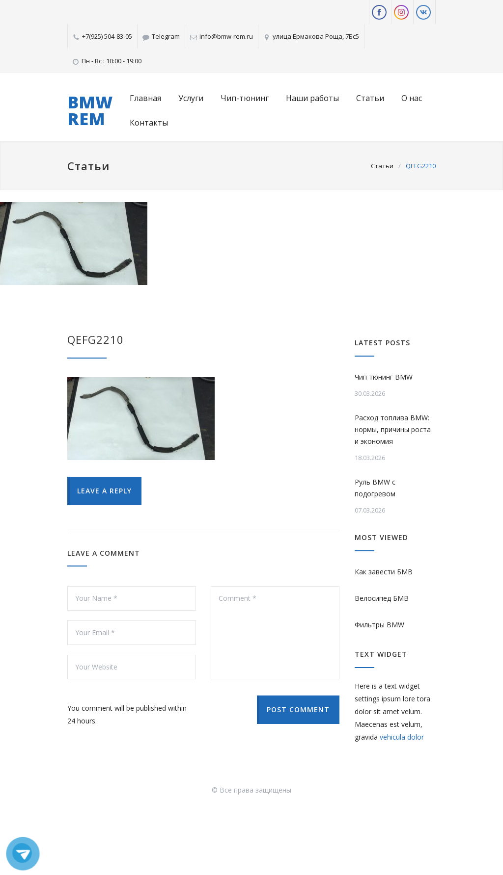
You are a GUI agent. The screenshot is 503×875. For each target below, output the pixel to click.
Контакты (149, 122)
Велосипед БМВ (382, 598)
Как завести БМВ (384, 571)
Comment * (275, 632)
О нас (411, 98)
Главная (145, 98)
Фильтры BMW (379, 624)
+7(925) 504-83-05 (107, 36)
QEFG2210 (95, 339)
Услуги (190, 98)
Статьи (370, 98)
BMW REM (89, 110)
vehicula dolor (402, 737)
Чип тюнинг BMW (384, 377)
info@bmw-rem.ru (226, 36)
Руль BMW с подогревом (375, 487)
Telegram (166, 36)
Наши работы (312, 98)
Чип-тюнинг (245, 98)
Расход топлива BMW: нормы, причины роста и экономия (393, 429)
